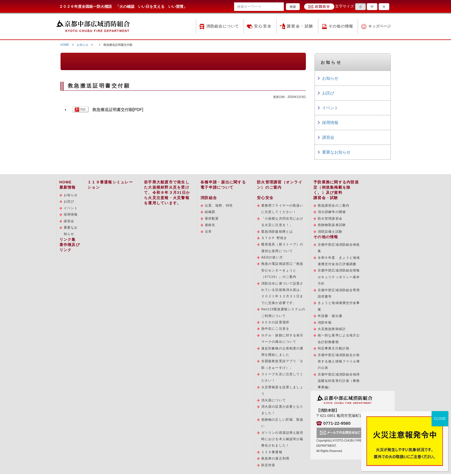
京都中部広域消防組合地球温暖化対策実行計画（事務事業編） (339, 381)
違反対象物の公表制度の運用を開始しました (282, 351)
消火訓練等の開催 (332, 212)
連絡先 (210, 225)
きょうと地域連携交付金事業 (339, 306)
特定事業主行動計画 (333, 348)
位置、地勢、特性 (219, 205)
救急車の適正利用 (275, 458)
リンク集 (67, 240)
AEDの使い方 (272, 257)
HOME (65, 44)
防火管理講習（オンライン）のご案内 (279, 184)
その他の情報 (340, 26)
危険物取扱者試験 (332, 225)
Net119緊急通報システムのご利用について (283, 312)
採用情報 (330, 122)
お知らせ (82, 44)
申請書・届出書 (330, 316)
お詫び (328, 93)
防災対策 (268, 465)
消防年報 (325, 322)
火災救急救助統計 (332, 329)
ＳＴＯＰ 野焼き (274, 238)
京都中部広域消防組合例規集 (339, 248)
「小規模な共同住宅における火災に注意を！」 (282, 222)
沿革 (208, 231)
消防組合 (208, 198)
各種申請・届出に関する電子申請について (223, 184)
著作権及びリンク (69, 247)
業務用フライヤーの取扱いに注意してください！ (282, 209)
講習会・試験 (300, 26)
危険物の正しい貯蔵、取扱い (282, 423)
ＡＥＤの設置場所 (275, 322)
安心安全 (263, 26)
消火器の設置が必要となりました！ (282, 410)
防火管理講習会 (330, 218)
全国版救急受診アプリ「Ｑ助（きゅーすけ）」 (282, 364)
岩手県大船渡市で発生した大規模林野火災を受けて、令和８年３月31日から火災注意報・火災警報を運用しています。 (167, 192)
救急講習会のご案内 (333, 205)
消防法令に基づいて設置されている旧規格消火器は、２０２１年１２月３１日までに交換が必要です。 (282, 293)
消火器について (273, 400)
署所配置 (212, 218)
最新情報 (67, 187)
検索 (293, 6)
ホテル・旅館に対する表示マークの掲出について (282, 338)
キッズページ (379, 26)
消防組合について (222, 26)
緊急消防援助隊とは (277, 231)
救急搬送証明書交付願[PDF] (117, 109)
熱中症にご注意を (275, 328)
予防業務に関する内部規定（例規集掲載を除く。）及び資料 (336, 187)
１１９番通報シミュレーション (110, 184)
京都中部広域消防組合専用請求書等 (339, 293)
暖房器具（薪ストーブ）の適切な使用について (282, 247)
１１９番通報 (271, 452)
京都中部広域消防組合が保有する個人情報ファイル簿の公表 (339, 361)
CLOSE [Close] (440, 419)
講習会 (328, 137)
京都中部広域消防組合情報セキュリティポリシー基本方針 (339, 277)
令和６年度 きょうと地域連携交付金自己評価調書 (339, 261)
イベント (330, 107)
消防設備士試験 (330, 231)
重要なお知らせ (336, 152)
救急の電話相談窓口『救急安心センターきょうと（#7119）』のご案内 (282, 270)
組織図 (210, 212)
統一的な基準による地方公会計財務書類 (339, 338)
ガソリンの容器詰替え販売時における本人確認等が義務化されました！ (282, 439)
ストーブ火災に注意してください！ (282, 377)
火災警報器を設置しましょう (282, 390)
